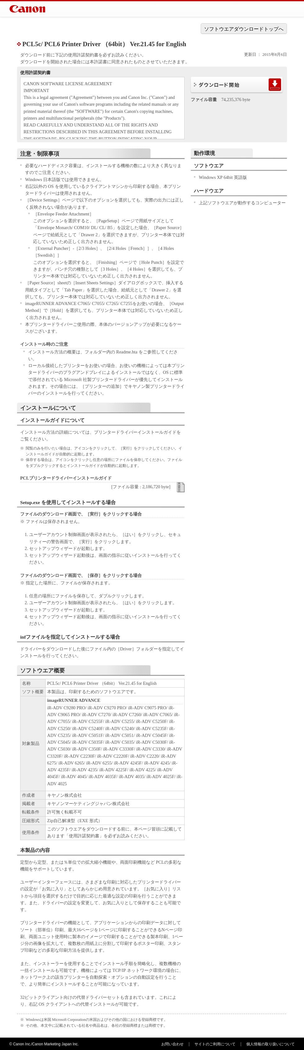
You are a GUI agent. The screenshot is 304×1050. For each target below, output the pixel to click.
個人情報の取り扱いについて (270, 1044)
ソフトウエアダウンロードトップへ (244, 29)
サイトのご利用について (214, 1044)
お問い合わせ (172, 1044)
